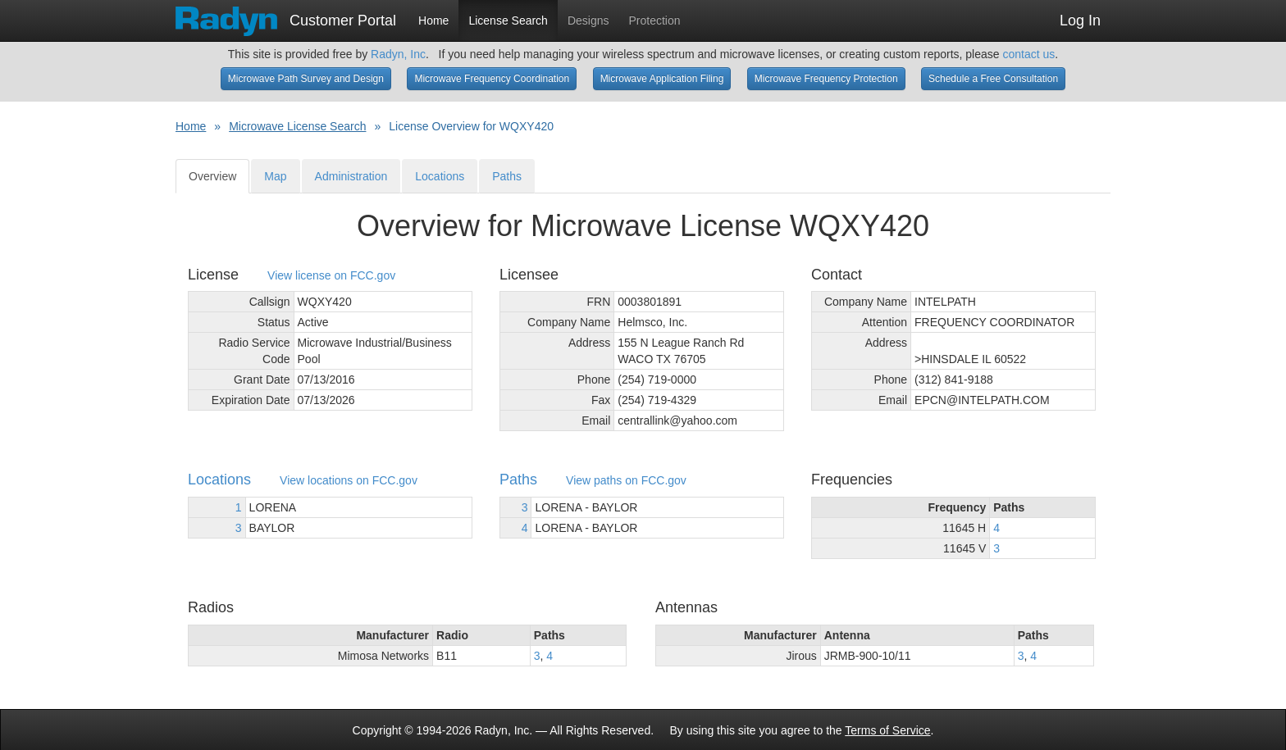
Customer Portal (286, 16)
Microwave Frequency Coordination (491, 78)
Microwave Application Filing (662, 78)
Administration (351, 176)
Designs (588, 20)
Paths (507, 176)
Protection (655, 20)
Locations (439, 176)
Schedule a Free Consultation (993, 78)
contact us (1028, 54)
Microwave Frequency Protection (826, 78)
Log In (1080, 20)
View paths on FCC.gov (626, 481)
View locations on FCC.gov (348, 481)
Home (433, 20)
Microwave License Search (297, 126)
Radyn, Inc (398, 54)
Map (275, 176)
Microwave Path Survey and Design (306, 78)
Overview (212, 176)
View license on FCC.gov (331, 276)
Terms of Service (887, 730)
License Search (508, 20)
